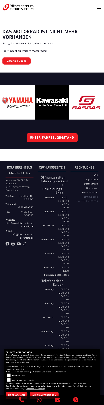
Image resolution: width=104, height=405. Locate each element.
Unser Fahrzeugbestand (52, 138)
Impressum (92, 179)
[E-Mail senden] (58, 400)
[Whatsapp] (39, 400)
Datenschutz (91, 184)
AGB (95, 175)
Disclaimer (92, 188)
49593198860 (25, 207)
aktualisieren (91, 196)
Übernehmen (16, 395)
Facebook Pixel (19, 376)
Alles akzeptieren (44, 395)
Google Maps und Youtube (23, 380)
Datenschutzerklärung (19, 362)
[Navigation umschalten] (99, 7)
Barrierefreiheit (90, 192)
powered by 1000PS (87, 201)
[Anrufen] (21, 400)
